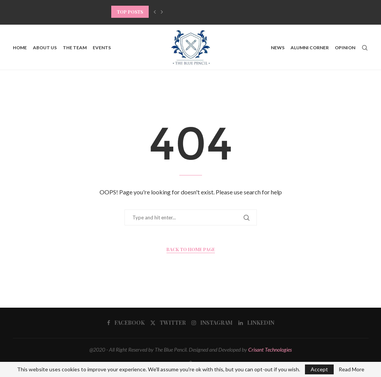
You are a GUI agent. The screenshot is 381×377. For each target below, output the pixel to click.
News (278, 47)
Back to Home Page (190, 249)
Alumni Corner (310, 47)
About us (45, 47)
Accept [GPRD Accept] (319, 369)
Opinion (345, 47)
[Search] (365, 48)
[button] (155, 12)
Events (102, 47)
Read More (351, 369)
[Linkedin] (256, 323)
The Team (75, 47)
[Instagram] (212, 323)
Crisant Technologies (270, 349)
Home (20, 47)
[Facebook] (126, 323)
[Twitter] (168, 323)
